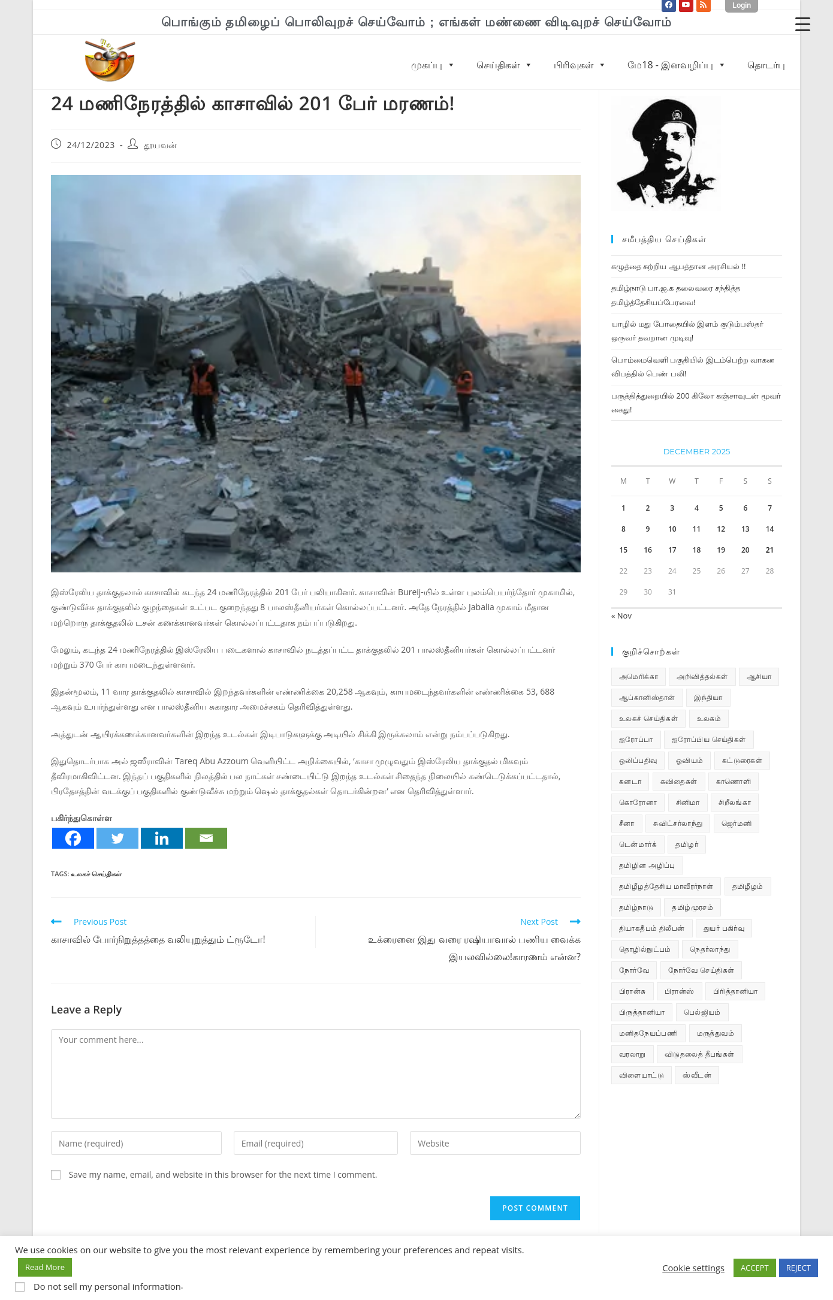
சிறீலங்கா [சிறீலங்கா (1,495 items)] (735, 802)
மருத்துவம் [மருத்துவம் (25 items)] (715, 1033)
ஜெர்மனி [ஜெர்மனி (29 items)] (737, 823)
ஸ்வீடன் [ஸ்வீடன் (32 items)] (697, 1075)
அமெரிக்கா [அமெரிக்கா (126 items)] (638, 676)
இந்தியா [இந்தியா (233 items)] (708, 697)
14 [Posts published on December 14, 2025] (770, 529)
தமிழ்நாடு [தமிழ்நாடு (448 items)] (636, 907)
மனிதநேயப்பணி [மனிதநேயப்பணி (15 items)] (648, 1033)
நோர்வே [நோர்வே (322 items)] (634, 970)
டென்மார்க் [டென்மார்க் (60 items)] (638, 844)
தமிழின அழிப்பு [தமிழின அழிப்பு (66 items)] (647, 865)
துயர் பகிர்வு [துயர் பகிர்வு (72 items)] (724, 928)
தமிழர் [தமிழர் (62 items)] (686, 844)
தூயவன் (160, 144)
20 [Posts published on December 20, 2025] (745, 550)
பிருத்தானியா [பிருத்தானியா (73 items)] (642, 1012)
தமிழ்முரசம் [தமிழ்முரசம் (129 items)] (692, 907)
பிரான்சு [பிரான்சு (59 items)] (632, 991)
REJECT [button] (798, 1267)
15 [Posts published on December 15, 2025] (623, 550)
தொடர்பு (766, 64)
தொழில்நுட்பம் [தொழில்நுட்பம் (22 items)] (645, 949)
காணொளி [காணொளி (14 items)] (733, 781)
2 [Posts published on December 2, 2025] (648, 508)
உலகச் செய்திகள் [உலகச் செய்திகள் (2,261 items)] (648, 718)
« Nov (621, 615)
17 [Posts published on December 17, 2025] (672, 550)
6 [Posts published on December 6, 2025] (745, 508)
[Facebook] (73, 838)
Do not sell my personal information (107, 1286)
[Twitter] (117, 838)
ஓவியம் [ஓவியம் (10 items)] (690, 760)
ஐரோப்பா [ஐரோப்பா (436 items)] (636, 739)
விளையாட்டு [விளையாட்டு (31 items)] (641, 1075)
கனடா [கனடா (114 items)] (630, 781)
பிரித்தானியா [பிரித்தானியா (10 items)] (735, 991)
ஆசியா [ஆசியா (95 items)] (759, 676)
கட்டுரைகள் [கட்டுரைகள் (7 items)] (742, 760)
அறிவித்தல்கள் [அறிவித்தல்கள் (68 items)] (702, 676)
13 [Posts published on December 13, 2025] (745, 529)
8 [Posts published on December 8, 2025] (623, 529)
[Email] (206, 838)
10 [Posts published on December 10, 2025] (672, 529)
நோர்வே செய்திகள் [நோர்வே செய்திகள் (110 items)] (701, 970)
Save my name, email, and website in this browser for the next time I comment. (223, 1174)
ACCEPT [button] (755, 1267)
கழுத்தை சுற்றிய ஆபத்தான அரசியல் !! (678, 266)
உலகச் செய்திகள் (96, 873)
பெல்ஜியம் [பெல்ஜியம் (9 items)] (702, 1012)
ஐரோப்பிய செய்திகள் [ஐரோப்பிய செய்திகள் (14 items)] (709, 739)
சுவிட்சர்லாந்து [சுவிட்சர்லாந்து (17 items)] (677, 823)
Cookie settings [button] (693, 1267)
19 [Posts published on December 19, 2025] (721, 550)
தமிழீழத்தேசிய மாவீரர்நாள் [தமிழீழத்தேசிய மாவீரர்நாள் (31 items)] (666, 886)
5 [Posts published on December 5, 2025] (721, 508)
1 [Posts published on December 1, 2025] (623, 508)
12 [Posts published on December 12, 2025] (721, 529)
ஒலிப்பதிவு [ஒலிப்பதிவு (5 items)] (638, 760)
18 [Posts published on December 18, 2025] (697, 550)
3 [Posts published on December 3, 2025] (672, 508)
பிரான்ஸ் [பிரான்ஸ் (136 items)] (680, 991)
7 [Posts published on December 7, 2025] (770, 508)
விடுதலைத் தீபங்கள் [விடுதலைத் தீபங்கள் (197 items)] (700, 1054)
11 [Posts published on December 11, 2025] (697, 529)
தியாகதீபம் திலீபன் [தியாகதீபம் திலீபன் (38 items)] (652, 928)
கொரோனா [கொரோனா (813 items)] (638, 802)
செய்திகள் (504, 65)
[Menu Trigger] (802, 23)
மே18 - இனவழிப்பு (676, 65)
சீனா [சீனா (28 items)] (627, 823)
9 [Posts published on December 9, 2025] (648, 529)
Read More (45, 1267)
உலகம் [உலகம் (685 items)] (709, 718)
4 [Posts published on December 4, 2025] (697, 508)
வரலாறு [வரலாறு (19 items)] (632, 1054)
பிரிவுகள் (580, 65)
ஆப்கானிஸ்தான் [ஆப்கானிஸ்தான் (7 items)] (647, 697)
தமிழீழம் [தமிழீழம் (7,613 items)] (747, 886)
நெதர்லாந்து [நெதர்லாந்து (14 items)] (710, 949)
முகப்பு (433, 65)
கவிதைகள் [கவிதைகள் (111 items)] (679, 781)
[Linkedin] (162, 838)
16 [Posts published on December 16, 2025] (648, 550)
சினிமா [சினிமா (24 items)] (688, 802)
